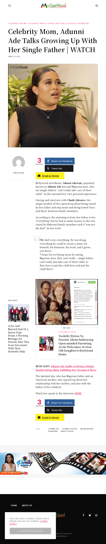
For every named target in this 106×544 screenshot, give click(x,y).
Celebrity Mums (17, 23)
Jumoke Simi (18, 173)
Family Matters (56, 23)
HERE (78, 393)
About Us (27, 505)
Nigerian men (86, 429)
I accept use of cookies (30, 531)
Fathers (71, 23)
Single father (67, 431)
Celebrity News (37, 23)
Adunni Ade (53, 429)
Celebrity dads (67, 331)
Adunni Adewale (69, 429)
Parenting (83, 23)
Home (14, 505)
